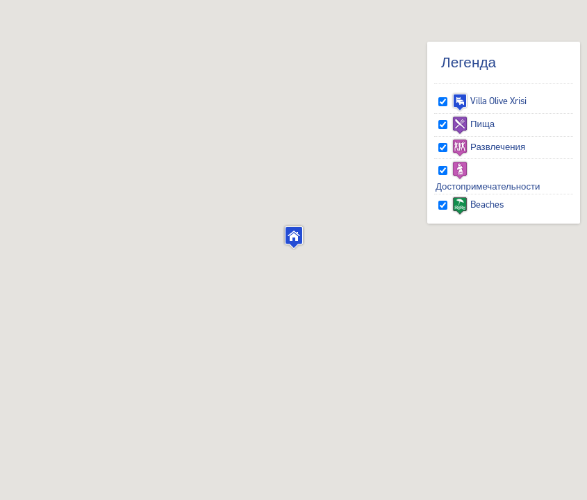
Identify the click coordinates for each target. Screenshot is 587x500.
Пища (473, 123)
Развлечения (488, 146)
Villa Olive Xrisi (489, 100)
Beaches (478, 204)
